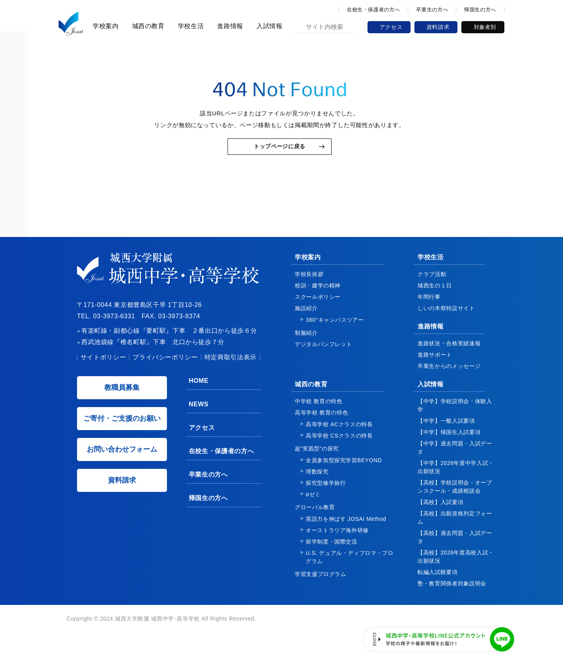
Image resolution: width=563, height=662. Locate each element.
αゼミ (313, 506)
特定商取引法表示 (230, 369)
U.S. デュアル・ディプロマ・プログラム (350, 569)
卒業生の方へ (432, 9)
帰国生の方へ (480, 9)
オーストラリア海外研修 (337, 542)
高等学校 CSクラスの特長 (339, 447)
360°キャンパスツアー (335, 331)
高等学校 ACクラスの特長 (339, 436)
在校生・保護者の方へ (373, 9)
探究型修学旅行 (326, 495)
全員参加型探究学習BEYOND (344, 472)
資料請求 (438, 27)
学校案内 (105, 26)
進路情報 (229, 26)
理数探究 (317, 483)
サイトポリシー (103, 369)
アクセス (391, 27)
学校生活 (190, 26)
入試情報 (268, 26)
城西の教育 (147, 26)
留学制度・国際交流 (331, 553)
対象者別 (485, 27)
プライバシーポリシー (165, 369)
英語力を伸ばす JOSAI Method (346, 530)
